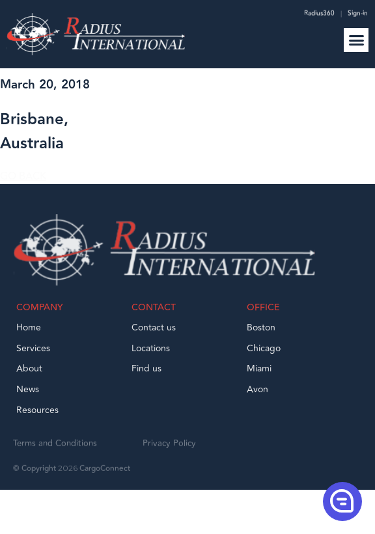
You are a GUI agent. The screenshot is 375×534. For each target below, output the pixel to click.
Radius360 (318, 14)
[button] (356, 40)
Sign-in (358, 14)
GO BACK (23, 181)
